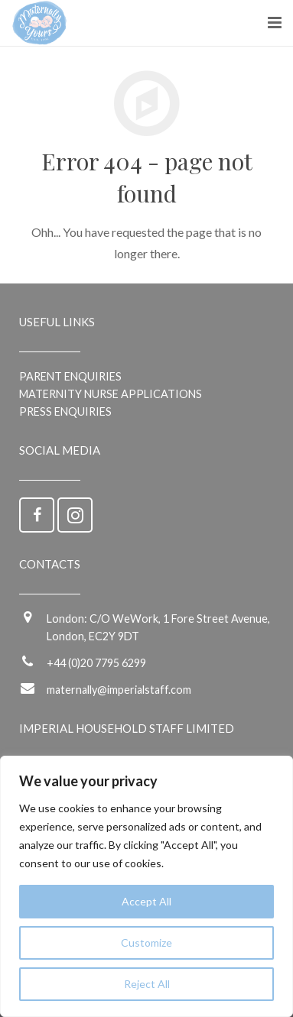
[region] (146, 886)
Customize (146, 942)
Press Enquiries (65, 411)
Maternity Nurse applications (110, 393)
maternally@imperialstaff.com (119, 689)
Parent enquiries (70, 376)
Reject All (147, 983)
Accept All (146, 901)
